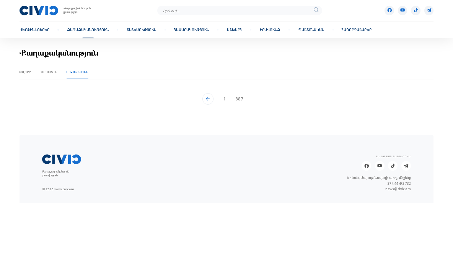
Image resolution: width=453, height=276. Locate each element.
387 (239, 99)
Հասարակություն (191, 30)
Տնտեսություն (141, 30)
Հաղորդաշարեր (357, 30)
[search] (316, 10)
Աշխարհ (234, 30)
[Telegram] (429, 10)
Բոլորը (25, 72)
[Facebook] (389, 10)
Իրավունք (270, 30)
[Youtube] (402, 10)
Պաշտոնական (311, 30)
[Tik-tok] (415, 10)
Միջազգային (77, 72)
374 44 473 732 (399, 183)
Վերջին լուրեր (34, 30)
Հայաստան (49, 72)
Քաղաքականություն (88, 30)
